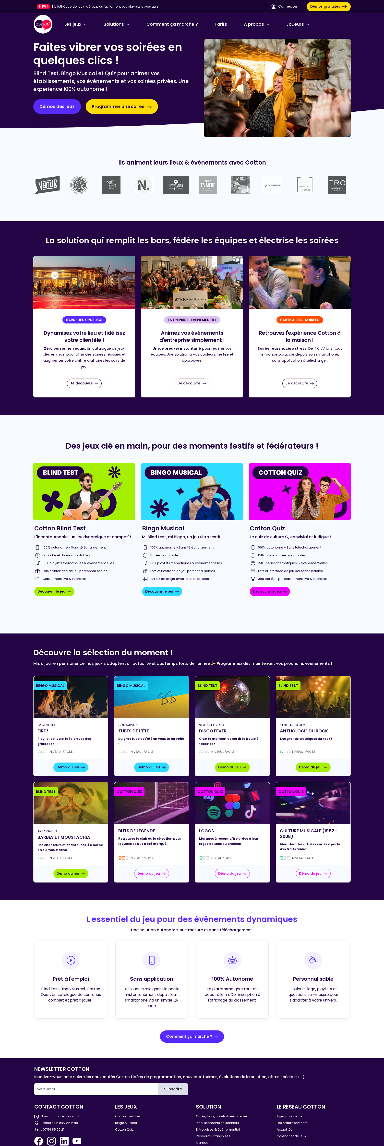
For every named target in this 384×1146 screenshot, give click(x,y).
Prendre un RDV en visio (56, 1123)
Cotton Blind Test (128, 1116)
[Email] (96, 1089)
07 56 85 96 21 (53, 1129)
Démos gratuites (328, 7)
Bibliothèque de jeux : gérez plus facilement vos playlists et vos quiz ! (105, 6)
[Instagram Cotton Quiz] (51, 1141)
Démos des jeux (57, 106)
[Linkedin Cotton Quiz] (64, 1141)
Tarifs (221, 24)
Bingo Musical (126, 1123)
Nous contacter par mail (56, 1116)
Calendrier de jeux (291, 1136)
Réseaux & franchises (213, 1136)
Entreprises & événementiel (218, 1129)
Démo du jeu (71, 767)
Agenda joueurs (289, 1116)
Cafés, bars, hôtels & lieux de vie (221, 1116)
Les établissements (292, 1123)
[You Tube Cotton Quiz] (77, 1141)
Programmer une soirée (122, 106)
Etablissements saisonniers (217, 1123)
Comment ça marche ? (172, 24)
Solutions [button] (117, 24)
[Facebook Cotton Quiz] (39, 1141)
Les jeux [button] (75, 24)
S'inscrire (173, 1089)
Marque (202, 1142)
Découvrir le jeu (54, 591)
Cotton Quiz (124, 1129)
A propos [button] (257, 24)
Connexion (284, 6)
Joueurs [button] (298, 24)
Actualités (284, 1129)
